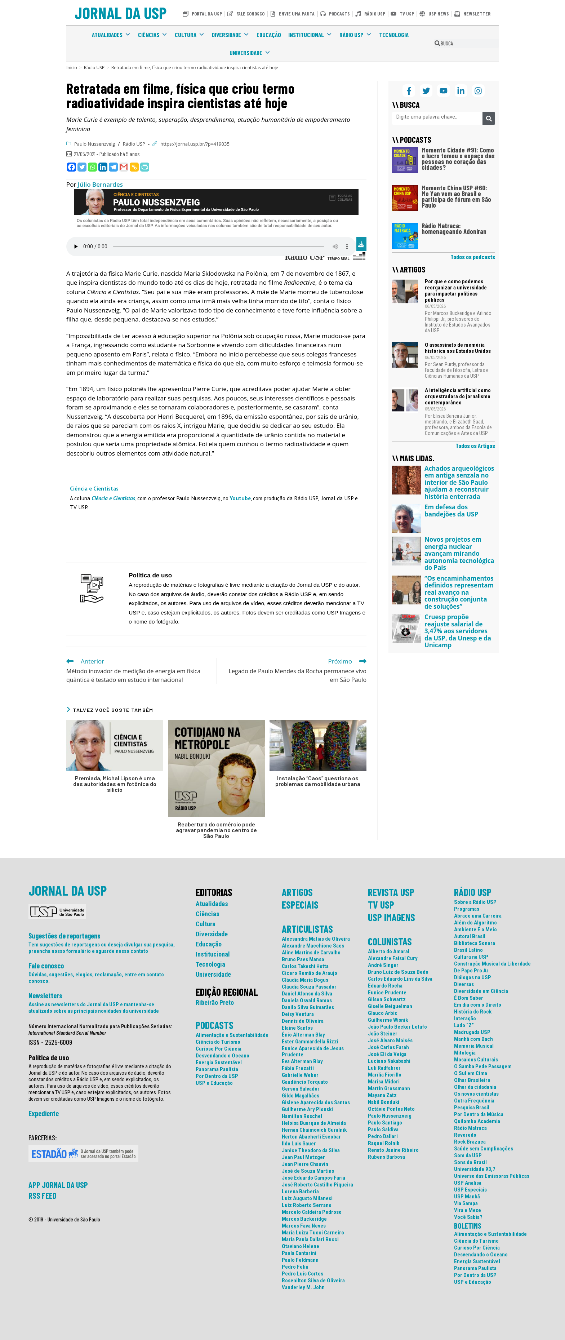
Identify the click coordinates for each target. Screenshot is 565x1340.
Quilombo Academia (477, 1121)
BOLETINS (467, 1225)
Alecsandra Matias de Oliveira (316, 939)
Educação (269, 34)
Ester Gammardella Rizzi (310, 1042)
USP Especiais (470, 1190)
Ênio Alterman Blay (303, 1035)
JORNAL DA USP (120, 12)
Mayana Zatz (382, 1095)
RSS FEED (42, 1195)
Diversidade (230, 34)
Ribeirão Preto (215, 1002)
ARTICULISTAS (307, 929)
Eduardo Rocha (385, 986)
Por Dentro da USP (217, 1076)
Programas (466, 909)
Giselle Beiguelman (390, 1006)
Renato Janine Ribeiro (393, 1150)
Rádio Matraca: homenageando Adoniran (454, 228)
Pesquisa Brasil (471, 1108)
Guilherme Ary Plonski (307, 1109)
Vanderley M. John (303, 1287)
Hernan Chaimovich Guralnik (314, 1130)
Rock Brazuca (470, 1142)
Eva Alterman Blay (302, 1062)
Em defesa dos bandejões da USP (451, 510)
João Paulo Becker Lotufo (397, 1027)
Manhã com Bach (473, 1039)
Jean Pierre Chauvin (305, 1164)
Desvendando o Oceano (222, 1056)
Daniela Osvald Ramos (307, 1001)
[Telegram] (113, 167)
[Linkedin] (102, 167)
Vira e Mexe (467, 1210)
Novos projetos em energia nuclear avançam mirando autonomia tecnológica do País (459, 553)
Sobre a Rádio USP (475, 902)
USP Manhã (467, 1197)
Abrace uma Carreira (478, 916)
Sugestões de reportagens (64, 935)
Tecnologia (394, 34)
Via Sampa (466, 1204)
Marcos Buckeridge (304, 1219)
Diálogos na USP (472, 978)
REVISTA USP (391, 892)
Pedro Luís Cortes (302, 1274)
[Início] (71, 68)
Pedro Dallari (383, 1136)
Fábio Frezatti (298, 1068)
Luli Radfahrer (384, 1068)
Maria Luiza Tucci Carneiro (313, 1233)
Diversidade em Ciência (481, 991)
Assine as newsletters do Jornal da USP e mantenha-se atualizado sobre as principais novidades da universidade (93, 1007)
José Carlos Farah (388, 1047)
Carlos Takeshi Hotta (305, 966)
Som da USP (468, 1156)
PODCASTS (214, 1025)
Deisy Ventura (298, 1014)
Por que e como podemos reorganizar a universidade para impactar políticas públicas (456, 290)
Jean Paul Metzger (303, 1157)
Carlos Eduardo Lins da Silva (400, 979)
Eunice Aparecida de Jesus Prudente (313, 1052)
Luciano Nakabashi (389, 1061)
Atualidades (111, 34)
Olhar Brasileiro (472, 1080)
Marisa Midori (384, 1082)
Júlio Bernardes (100, 184)
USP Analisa (467, 1183)
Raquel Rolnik (383, 1143)
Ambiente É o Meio (475, 930)
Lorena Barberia (300, 1192)
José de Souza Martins (308, 1171)
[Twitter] (81, 167)
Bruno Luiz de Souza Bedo (398, 972)
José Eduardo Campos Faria (313, 1178)
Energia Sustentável (219, 1063)
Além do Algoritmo (475, 923)
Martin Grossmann (389, 1089)
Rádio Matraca (470, 1128)
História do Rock (472, 1012)
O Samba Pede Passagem (483, 1067)
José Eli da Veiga (387, 1054)
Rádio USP (355, 34)
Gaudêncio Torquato (305, 1082)
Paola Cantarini (299, 1253)
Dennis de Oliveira (303, 1021)
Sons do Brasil (470, 1162)
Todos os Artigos (475, 445)
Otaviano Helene (300, 1246)
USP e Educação (214, 1083)
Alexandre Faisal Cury (393, 958)
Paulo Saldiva (383, 1130)
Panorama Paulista (217, 1069)
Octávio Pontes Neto (391, 1109)
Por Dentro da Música (478, 1115)
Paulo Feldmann (300, 1260)
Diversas (464, 984)
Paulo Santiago (385, 1123)
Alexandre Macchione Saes (313, 946)
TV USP (381, 904)
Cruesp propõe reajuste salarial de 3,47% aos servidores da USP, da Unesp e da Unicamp (457, 631)
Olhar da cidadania (475, 1087)
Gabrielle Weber (300, 1075)
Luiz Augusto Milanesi (307, 1198)
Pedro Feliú (295, 1267)
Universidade (250, 52)
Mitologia (465, 1053)
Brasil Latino (468, 950)
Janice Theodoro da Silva (311, 1151)
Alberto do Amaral (388, 952)
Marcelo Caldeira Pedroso (312, 1212)
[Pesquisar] (488, 118)
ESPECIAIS (300, 904)
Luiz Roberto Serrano (307, 1205)
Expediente (43, 1113)
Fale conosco (46, 965)
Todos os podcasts (472, 256)
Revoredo (465, 1135)
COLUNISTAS (390, 941)
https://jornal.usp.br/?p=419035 (195, 144)
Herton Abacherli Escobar (311, 1137)
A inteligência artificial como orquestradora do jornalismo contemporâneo (458, 396)
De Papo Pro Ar (471, 971)
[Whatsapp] (92, 167)
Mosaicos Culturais (476, 1060)
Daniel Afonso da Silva (307, 994)
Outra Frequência (474, 1101)
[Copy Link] (134, 167)
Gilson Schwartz (387, 1000)
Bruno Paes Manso (303, 960)
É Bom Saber (468, 998)
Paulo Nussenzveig (94, 144)
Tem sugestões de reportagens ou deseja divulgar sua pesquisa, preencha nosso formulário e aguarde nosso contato (101, 947)
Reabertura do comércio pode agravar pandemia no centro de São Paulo (216, 830)
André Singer (383, 965)
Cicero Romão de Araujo (309, 973)
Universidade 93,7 (474, 1169)
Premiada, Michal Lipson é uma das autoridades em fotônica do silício (114, 784)
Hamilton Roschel (302, 1116)
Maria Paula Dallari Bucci (310, 1240)
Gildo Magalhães (300, 1096)
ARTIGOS (297, 892)
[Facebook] (71, 167)
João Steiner (382, 1034)
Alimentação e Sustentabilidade (232, 1035)
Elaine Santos (297, 1028)
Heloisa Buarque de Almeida (314, 1123)
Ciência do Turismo (218, 1042)
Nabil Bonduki (383, 1102)
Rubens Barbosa (386, 1157)
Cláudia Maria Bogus (305, 980)
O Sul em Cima (470, 1073)
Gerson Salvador (301, 1089)
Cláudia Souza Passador (309, 987)
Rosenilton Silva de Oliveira (313, 1281)
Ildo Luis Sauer (299, 1144)
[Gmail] (123, 167)
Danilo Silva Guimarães (308, 1007)
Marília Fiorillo (384, 1075)
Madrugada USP (472, 1032)
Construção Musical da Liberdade (492, 964)
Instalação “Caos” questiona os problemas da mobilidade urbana (317, 781)
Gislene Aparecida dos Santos (316, 1103)
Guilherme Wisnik (388, 1020)
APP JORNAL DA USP (58, 1184)
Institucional (310, 34)
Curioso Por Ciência (218, 1049)
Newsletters (45, 995)
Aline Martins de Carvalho (311, 953)
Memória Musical (474, 1046)
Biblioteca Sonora (474, 943)
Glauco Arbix (382, 1013)
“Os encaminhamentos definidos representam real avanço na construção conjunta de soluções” (459, 592)
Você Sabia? (468, 1217)
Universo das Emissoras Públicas (491, 1176)
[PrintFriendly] (144, 167)
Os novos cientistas (476, 1094)
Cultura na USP (471, 957)
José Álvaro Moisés (390, 1041)
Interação (465, 1019)
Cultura (190, 34)
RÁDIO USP (472, 892)
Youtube (240, 498)
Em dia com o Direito (477, 1005)
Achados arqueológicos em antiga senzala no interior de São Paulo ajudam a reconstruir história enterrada (459, 482)
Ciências (153, 34)
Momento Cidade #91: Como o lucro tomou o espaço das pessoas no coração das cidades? (458, 158)
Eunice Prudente (387, 993)
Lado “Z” (464, 1025)
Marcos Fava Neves (304, 1226)
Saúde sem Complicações (483, 1149)
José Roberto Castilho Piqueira (317, 1185)
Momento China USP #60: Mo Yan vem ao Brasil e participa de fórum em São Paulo (456, 196)
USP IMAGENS (391, 917)
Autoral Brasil (469, 936)
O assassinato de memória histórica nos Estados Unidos (458, 348)
